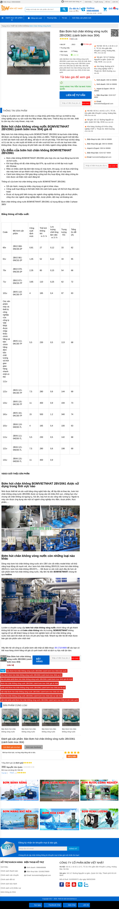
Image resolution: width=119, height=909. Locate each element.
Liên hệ (115, 2)
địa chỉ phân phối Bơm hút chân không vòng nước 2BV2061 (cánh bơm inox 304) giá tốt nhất (36, 679)
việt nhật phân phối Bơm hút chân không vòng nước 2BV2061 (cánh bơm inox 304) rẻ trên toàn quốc (39, 700)
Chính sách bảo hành (9, 884)
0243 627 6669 (105, 153)
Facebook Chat (52, 905)
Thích (11, 773)
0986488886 (41, 867)
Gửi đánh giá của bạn (11, 747)
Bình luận (73, 39)
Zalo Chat (70, 905)
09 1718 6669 (61, 648)
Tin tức (64, 18)
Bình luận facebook (33, 747)
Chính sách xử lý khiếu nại (11, 888)
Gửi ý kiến (72, 756)
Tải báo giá (86, 44)
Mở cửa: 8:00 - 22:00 (95, 10)
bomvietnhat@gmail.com (103, 104)
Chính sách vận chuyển (10, 875)
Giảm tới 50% (74, 9)
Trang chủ (5, 26)
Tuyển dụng (98, 2)
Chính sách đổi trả (8, 879)
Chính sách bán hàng (71, 1)
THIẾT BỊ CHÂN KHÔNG (19, 26)
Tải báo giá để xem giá (75, 77)
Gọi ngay (35, 905)
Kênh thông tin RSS (8, 892)
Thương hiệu (52, 18)
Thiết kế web (62, 899)
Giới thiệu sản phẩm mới (81, 18)
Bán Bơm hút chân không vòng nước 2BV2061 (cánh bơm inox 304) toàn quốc (37, 671)
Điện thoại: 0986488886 (10, 2)
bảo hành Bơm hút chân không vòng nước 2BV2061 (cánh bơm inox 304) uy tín (31, 675)
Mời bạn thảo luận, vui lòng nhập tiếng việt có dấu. (32, 755)
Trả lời (3, 773)
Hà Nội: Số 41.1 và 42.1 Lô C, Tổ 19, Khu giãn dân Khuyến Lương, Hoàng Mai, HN (101, 113)
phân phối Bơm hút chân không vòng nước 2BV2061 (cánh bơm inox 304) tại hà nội (33, 688)
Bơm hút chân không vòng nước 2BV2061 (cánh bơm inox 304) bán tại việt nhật (31, 696)
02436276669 (44, 871)
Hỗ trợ (107, 2)
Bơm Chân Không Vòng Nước (40, 26)
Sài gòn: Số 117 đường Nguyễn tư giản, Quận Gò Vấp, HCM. (104, 59)
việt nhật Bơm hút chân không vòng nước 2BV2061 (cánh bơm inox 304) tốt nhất (32, 692)
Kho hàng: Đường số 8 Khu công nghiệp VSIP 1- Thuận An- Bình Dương (100, 129)
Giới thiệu (88, 2)
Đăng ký (73, 849)
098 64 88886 (111, 80)
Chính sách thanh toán (9, 871)
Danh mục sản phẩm (14, 18)
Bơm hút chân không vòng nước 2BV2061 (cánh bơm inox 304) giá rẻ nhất (29, 683)
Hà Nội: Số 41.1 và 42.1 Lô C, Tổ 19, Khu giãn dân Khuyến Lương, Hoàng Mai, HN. (105, 49)
